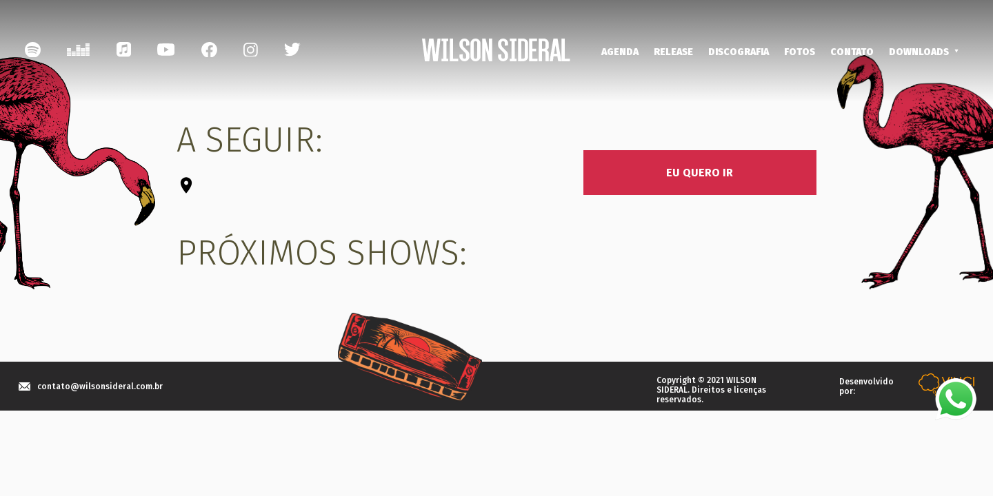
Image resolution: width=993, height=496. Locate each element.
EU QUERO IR (699, 172)
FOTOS (799, 52)
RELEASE (673, 52)
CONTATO (852, 52)
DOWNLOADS (919, 52)
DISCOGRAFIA (738, 52)
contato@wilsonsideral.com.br (100, 386)
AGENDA (620, 52)
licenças (750, 390)
